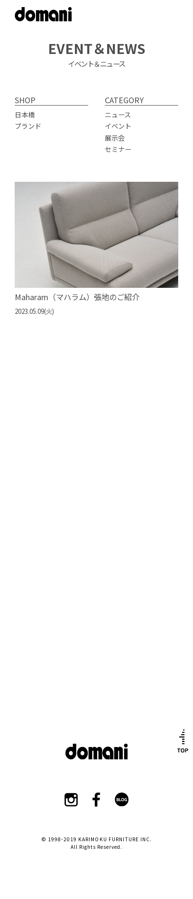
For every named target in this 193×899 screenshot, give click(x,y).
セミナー (118, 149)
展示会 (115, 137)
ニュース (118, 114)
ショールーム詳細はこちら (97, 527)
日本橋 (25, 114)
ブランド (28, 126)
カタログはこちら (96, 654)
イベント (118, 126)
